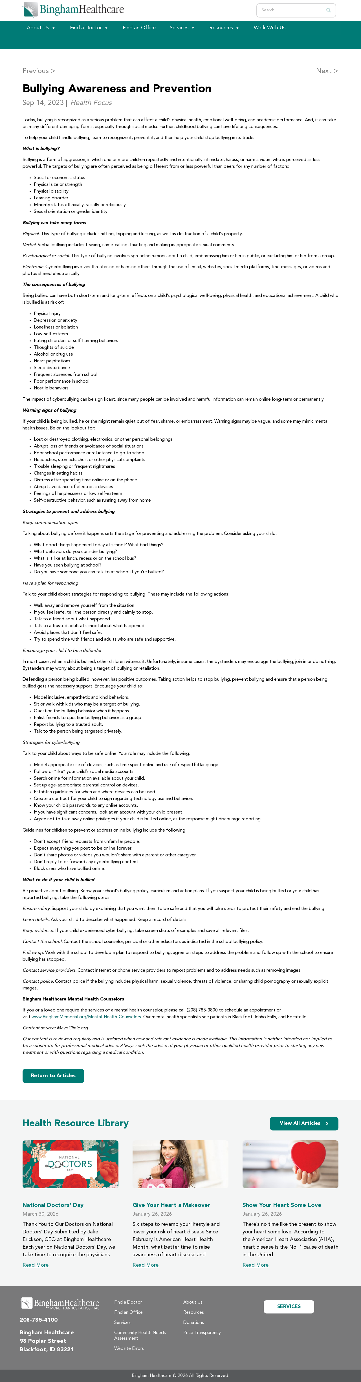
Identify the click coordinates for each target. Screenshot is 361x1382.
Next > (327, 71)
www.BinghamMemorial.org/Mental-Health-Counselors (86, 1017)
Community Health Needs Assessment (140, 1336)
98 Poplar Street (43, 1341)
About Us (41, 28)
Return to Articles (53, 1075)
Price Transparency (202, 1333)
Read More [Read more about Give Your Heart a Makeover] (146, 1265)
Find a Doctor (89, 28)
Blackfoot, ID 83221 (47, 1350)
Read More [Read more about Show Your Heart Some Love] (255, 1265)
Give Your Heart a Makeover (171, 1205)
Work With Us (269, 27)
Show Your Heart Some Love (282, 1205)
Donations (193, 1323)
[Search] (329, 10)
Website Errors (129, 1348)
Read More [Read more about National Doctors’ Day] (36, 1265)
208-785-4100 (39, 1320)
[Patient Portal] (51, 42)
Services (182, 28)
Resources (224, 28)
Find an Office (139, 27)
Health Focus (91, 103)
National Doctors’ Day (53, 1205)
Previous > (39, 71)
